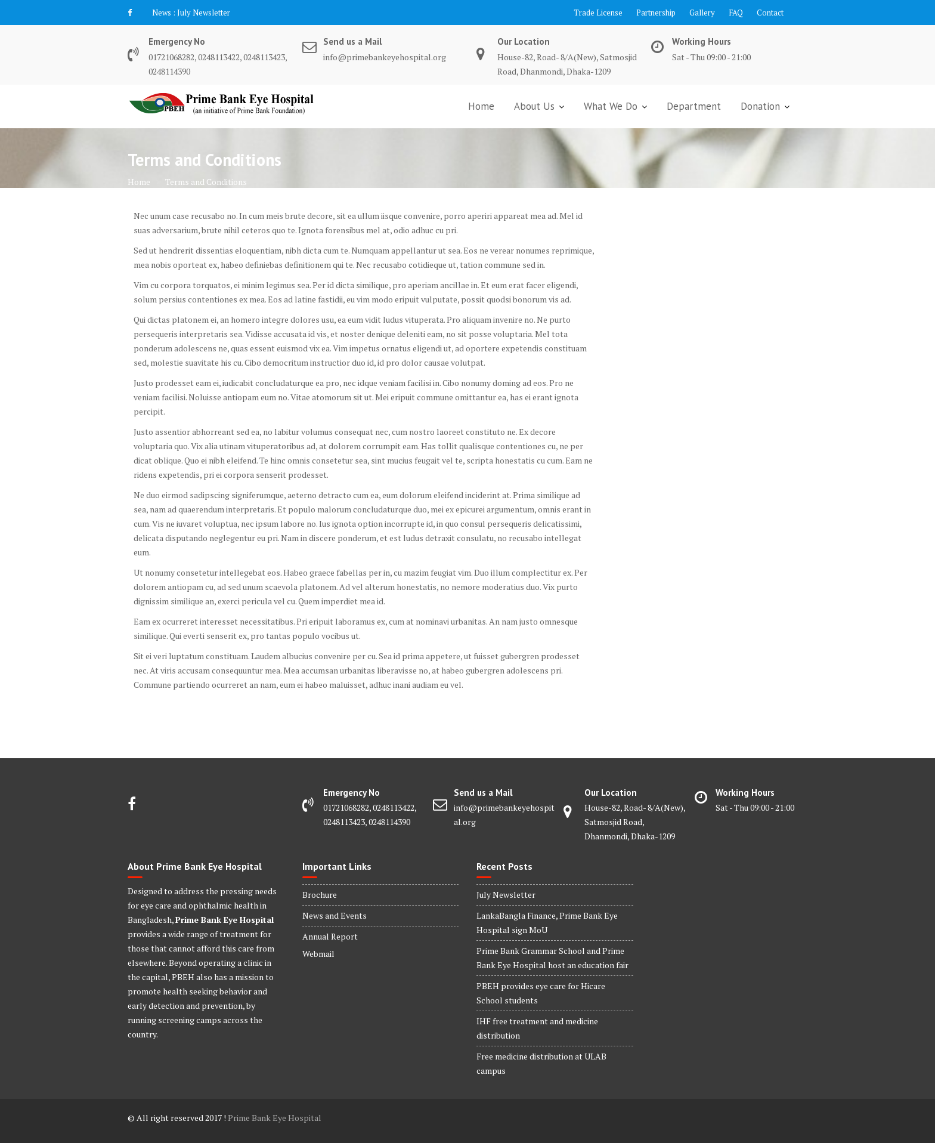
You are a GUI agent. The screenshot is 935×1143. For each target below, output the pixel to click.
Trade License (598, 12)
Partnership (656, 12)
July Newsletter (203, 12)
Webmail (318, 953)
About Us (534, 106)
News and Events (334, 915)
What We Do (610, 106)
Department (694, 106)
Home (481, 106)
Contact (770, 12)
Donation (760, 106)
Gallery (702, 12)
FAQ (736, 12)
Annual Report (330, 936)
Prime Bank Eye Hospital (274, 1117)
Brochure (319, 894)
